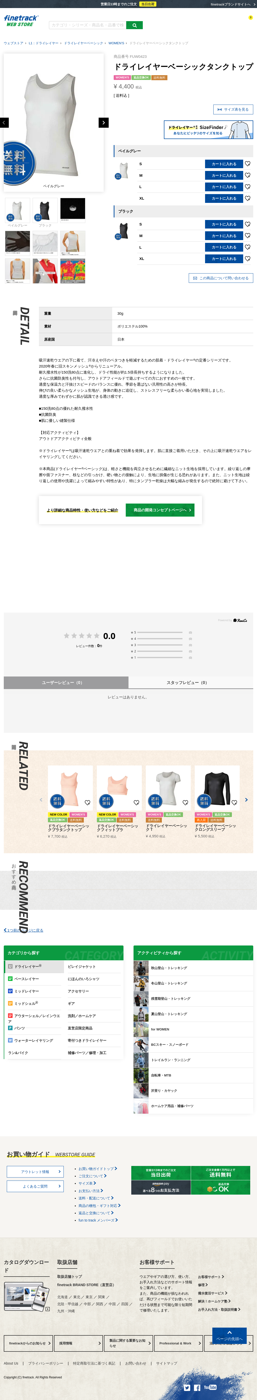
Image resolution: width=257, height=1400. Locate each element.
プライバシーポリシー (45, 1363)
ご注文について (93, 1176)
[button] (41, 800)
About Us (11, 1363)
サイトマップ (166, 1363)
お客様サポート (157, 1262)
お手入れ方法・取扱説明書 (219, 1310)
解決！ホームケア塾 (214, 1301)
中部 (87, 1304)
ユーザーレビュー (63, 683)
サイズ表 (87, 1183)
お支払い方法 (91, 1191)
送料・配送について (96, 1198)
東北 (76, 1297)
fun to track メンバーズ (98, 1220)
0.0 (109, 636)
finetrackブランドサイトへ (230, 4)
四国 (124, 1304)
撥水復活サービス (212, 1293)
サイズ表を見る (233, 109)
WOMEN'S (116, 43)
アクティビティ (183, 22)
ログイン (205, 22)
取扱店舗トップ (69, 1277)
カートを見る (244, 22)
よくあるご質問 (98, 14)
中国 (112, 1304)
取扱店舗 (67, 1262)
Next (104, 123)
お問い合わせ (135, 1363)
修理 (203, 1285)
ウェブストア (13, 43)
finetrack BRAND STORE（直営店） (86, 1285)
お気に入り (222, 22)
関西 (99, 1304)
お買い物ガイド (127, 14)
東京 (89, 1297)
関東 (101, 1297)
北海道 (62, 1297)
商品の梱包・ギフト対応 (100, 1206)
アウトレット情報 (41, 1172)
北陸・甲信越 (67, 1304)
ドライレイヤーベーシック (83, 43)
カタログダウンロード (65, 14)
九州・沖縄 (66, 1311)
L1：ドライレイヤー (43, 43)
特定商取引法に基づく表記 (94, 1363)
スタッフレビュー (188, 683)
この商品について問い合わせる (221, 278)
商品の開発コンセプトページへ (162, 510)
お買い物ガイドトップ (98, 1169)
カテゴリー (160, 22)
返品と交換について (96, 1213)
